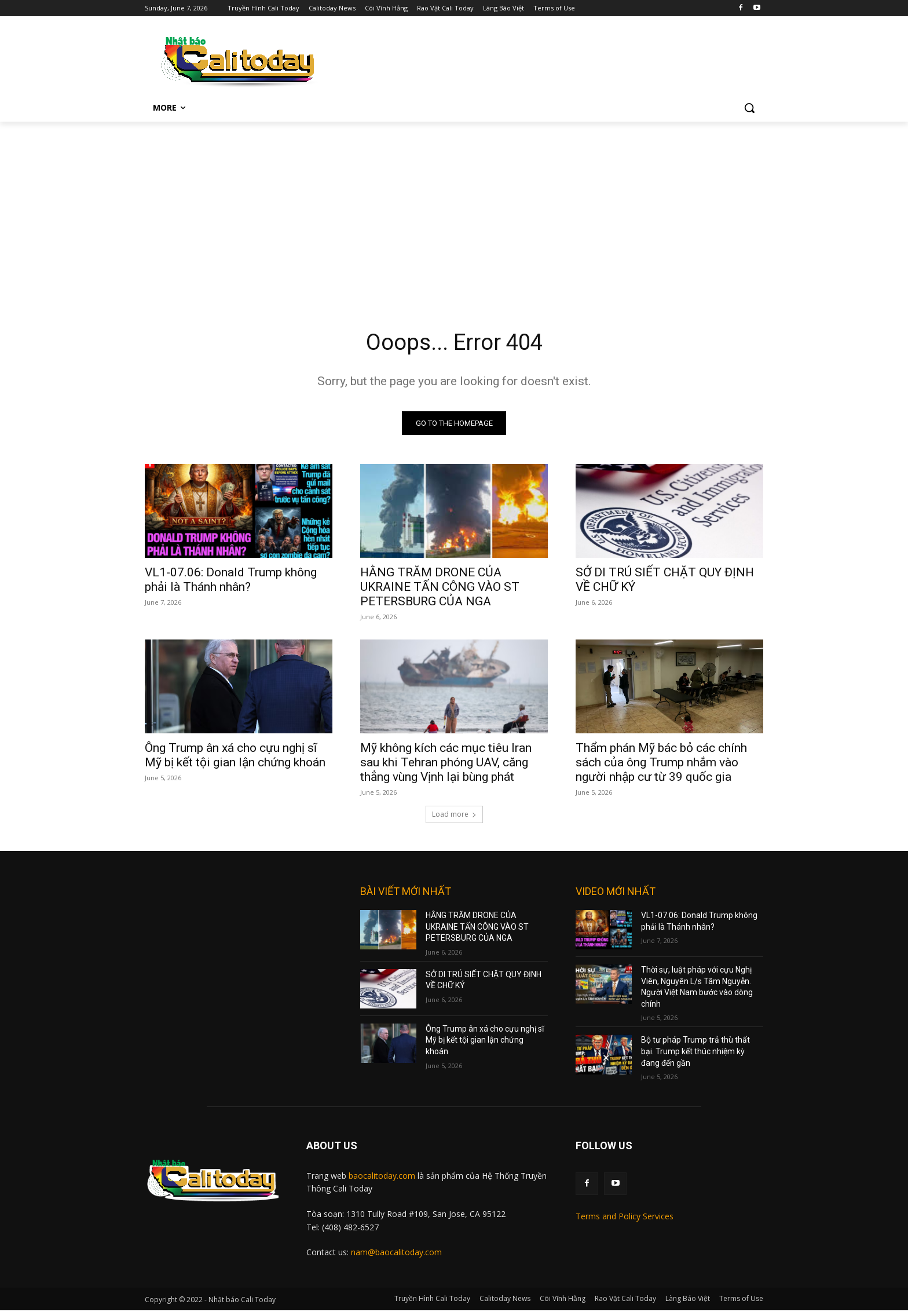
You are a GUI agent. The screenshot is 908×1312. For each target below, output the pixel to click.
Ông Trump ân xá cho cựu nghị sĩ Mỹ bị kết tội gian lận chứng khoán (235, 757)
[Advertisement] (454, 208)
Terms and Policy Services (624, 1217)
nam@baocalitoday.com (396, 1253)
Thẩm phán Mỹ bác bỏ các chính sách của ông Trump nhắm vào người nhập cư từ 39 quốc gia (661, 764)
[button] (749, 108)
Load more (454, 816)
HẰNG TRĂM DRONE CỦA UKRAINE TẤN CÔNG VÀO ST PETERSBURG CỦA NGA (439, 588)
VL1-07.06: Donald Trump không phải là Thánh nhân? (231, 581)
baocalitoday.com (382, 1177)
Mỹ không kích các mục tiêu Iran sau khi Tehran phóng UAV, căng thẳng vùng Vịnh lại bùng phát (446, 764)
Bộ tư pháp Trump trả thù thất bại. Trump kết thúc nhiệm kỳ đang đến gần (695, 1053)
